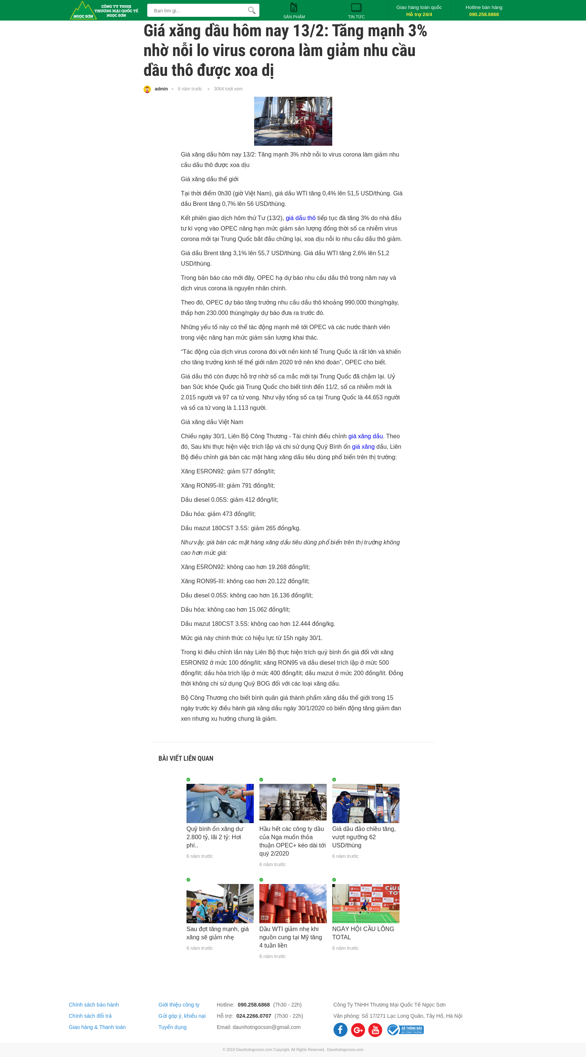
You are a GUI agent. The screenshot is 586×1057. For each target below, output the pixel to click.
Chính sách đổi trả (90, 1016)
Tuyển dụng (172, 1027)
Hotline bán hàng (484, 10)
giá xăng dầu (365, 436)
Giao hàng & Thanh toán (97, 1027)
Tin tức (356, 10)
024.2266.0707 (254, 1016)
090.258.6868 (254, 1005)
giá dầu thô (301, 218)
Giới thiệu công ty (179, 1005)
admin (156, 89)
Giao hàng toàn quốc (419, 10)
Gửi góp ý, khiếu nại (182, 1016)
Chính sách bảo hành (94, 1005)
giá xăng (363, 446)
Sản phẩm (294, 10)
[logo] (106, 5)
